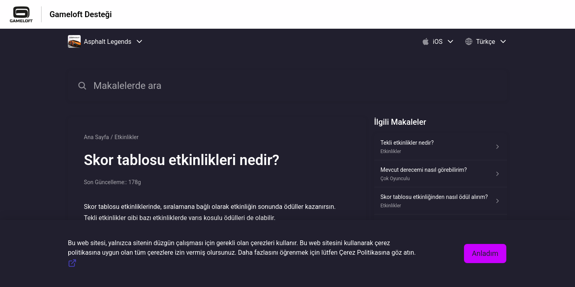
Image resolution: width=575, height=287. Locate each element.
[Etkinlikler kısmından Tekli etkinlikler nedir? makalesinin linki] (440, 146)
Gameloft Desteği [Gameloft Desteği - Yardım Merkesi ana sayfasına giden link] (81, 14)
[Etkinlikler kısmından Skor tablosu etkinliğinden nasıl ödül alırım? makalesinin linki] (440, 200)
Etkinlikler (127, 137)
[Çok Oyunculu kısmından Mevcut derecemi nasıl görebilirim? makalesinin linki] (440, 173)
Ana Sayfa (96, 137)
